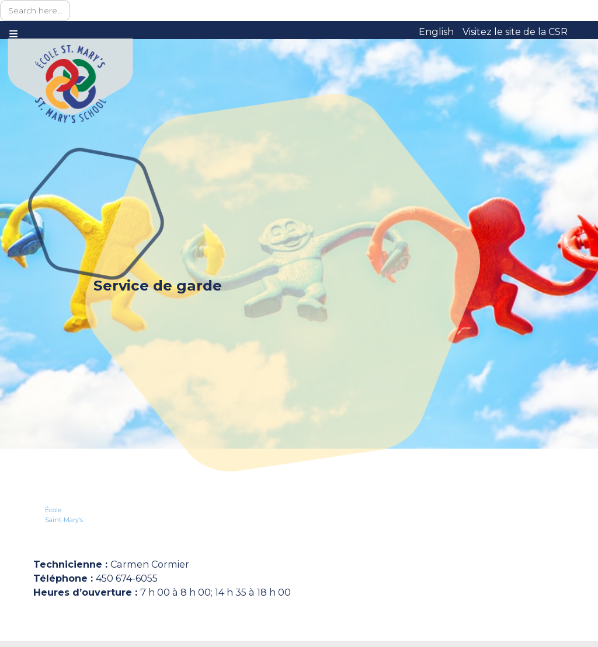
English (436, 31)
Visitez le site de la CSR (515, 31)
